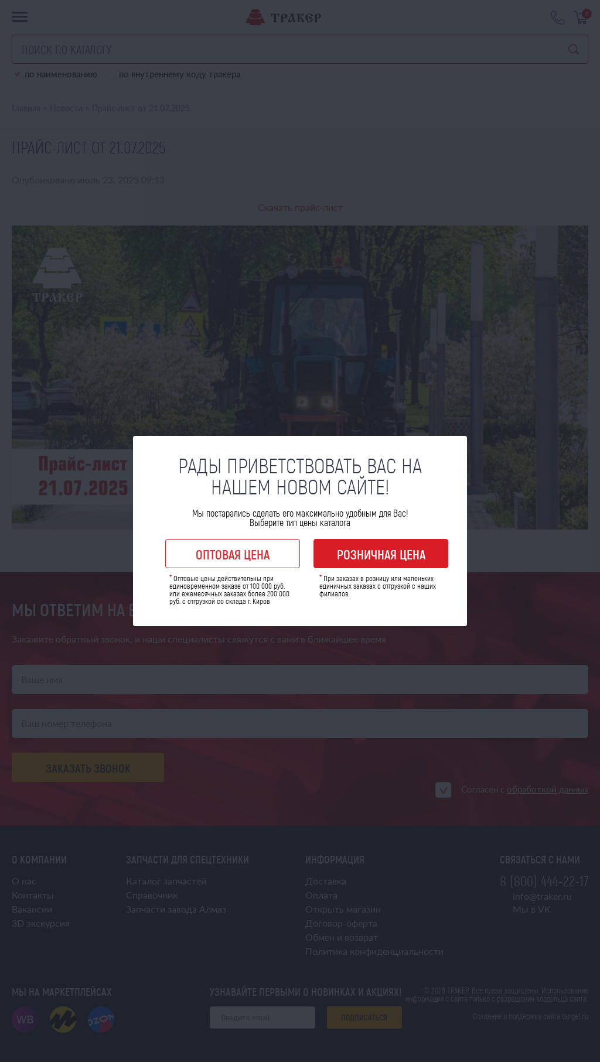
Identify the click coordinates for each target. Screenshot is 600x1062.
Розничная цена (381, 554)
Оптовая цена (233, 554)
